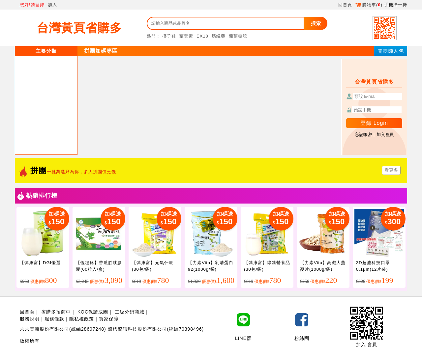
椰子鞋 (169, 36)
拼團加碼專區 (101, 51)
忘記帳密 (363, 134)
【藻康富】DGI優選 (40, 262)
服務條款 (54, 318)
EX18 (202, 36)
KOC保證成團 (92, 312)
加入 (52, 4)
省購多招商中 (56, 312)
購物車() (368, 4)
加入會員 (385, 134)
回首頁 (345, 4)
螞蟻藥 (219, 36)
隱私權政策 (81, 318)
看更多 (391, 170)
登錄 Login (374, 123)
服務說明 (30, 318)
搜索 (316, 23)
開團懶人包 (390, 51)
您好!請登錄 (32, 4)
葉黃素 (186, 36)
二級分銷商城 (129, 312)
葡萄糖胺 (238, 36)
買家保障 (109, 318)
